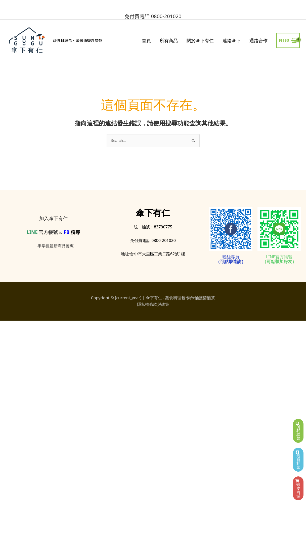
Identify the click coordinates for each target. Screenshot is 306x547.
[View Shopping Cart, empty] (288, 40)
